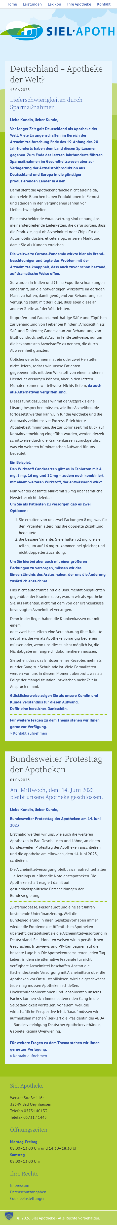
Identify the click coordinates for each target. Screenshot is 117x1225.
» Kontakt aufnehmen (28, 733)
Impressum (19, 1185)
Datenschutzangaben (28, 1191)
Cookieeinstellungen (28, 1198)
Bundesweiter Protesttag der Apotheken (56, 764)
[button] (9, 1216)
